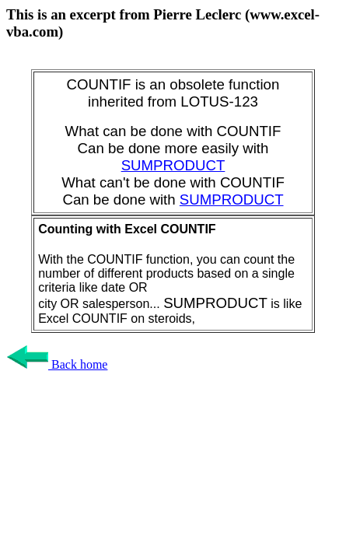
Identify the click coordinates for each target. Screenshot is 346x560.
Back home (56, 364)
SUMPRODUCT (173, 165)
